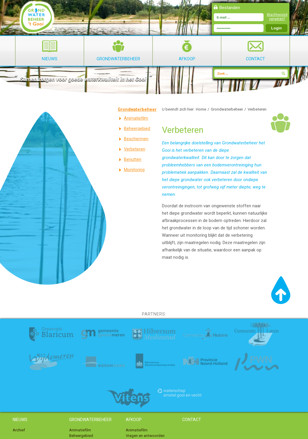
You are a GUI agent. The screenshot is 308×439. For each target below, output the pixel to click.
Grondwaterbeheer (118, 50)
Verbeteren (131, 149)
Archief (19, 392)
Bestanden (229, 7)
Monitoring (131, 169)
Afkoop (187, 50)
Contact (255, 50)
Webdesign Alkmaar (279, 433)
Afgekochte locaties (143, 403)
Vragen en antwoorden (145, 398)
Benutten (129, 159)
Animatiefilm (133, 118)
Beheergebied (134, 128)
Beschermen (133, 138)
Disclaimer (21, 433)
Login (276, 28)
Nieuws (50, 50)
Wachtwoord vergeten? (277, 17)
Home (201, 109)
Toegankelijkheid (48, 433)
